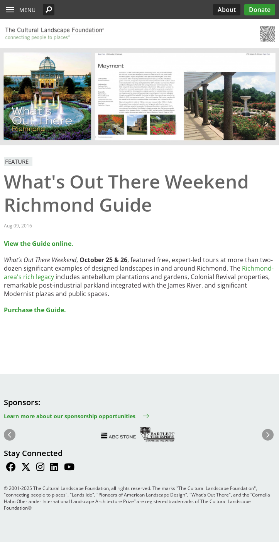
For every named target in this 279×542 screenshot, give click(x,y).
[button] (48, 9)
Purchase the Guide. (35, 310)
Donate (260, 9)
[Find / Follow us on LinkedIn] (54, 468)
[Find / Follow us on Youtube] (69, 468)
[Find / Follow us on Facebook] (10, 468)
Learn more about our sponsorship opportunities (69, 416)
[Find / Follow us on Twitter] (25, 468)
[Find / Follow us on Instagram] (40, 468)
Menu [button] (27, 9)
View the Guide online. (38, 243)
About (227, 9)
